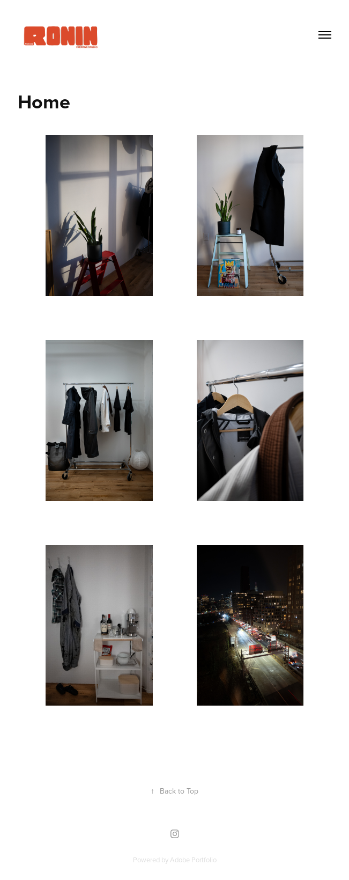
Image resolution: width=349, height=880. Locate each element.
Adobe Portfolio (193, 859)
